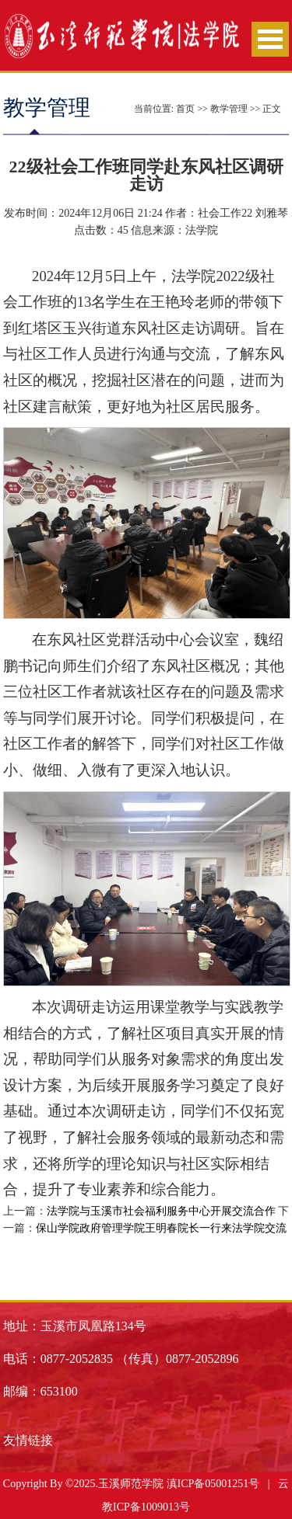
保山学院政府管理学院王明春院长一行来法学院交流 (161, 1228)
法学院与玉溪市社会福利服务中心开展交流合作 (161, 1211)
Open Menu (270, 39)
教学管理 (229, 108)
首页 (185, 108)
